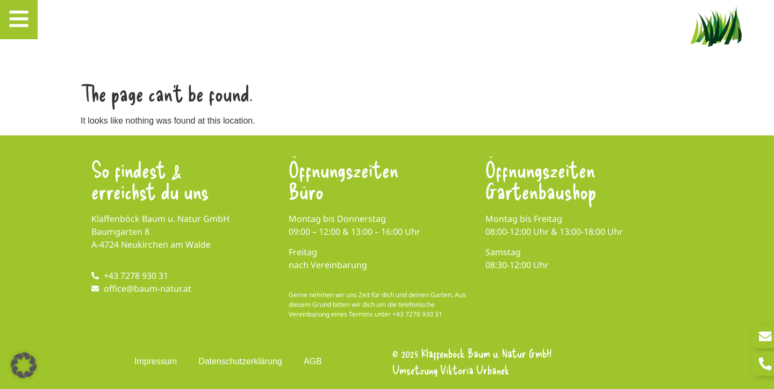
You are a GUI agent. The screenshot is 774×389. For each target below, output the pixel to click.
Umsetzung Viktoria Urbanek (451, 370)
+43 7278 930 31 (417, 314)
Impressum (155, 361)
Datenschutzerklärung (240, 361)
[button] (23, 365)
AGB (313, 361)
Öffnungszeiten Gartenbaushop (540, 180)
